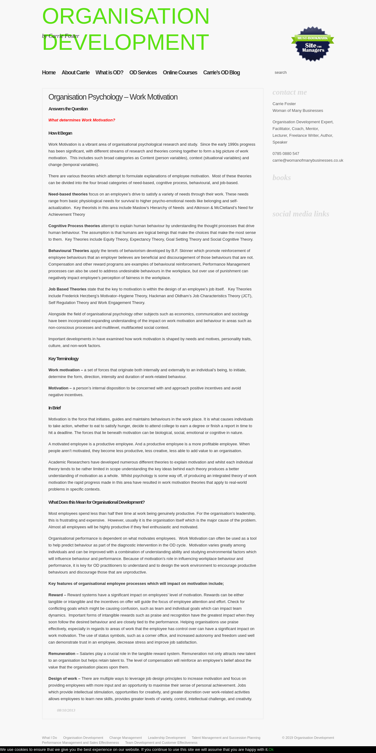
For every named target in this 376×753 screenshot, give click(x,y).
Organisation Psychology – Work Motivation (113, 97)
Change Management (125, 737)
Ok (271, 749)
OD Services (143, 72)
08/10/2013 (66, 710)
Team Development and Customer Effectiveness (161, 742)
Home (49, 72)
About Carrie (75, 72)
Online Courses (180, 72)
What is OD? (109, 72)
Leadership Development (166, 737)
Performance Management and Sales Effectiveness (80, 742)
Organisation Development (314, 737)
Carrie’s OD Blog (221, 72)
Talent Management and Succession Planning (226, 737)
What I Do (49, 737)
